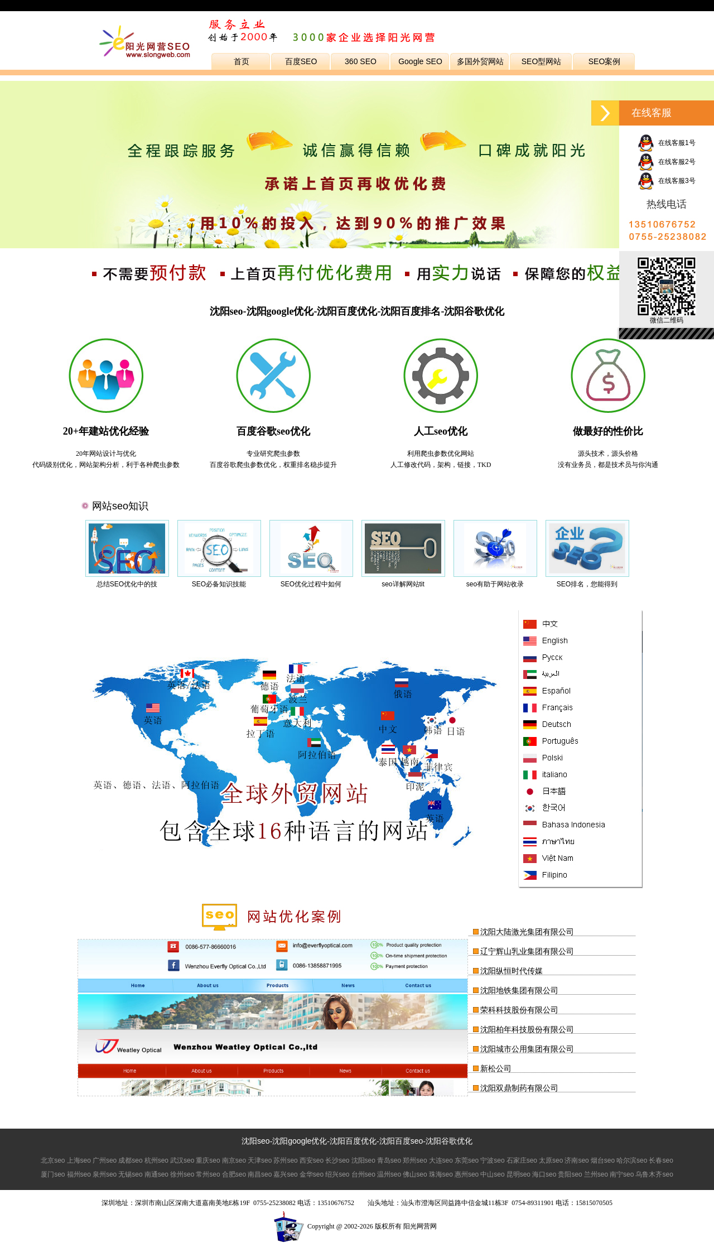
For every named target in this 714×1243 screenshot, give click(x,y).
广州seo (105, 1160)
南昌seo (260, 1174)
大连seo (441, 1160)
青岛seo (389, 1160)
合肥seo (234, 1174)
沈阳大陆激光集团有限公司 (527, 931)
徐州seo (182, 1174)
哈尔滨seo (631, 1160)
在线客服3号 (666, 181)
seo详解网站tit (403, 584)
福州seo (79, 1174)
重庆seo (208, 1160)
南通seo (156, 1174)
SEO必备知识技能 (219, 584)
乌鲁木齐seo (654, 1174)
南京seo (234, 1160)
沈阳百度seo (401, 1140)
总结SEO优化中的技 (127, 584)
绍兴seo (337, 1174)
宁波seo (492, 1160)
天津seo (260, 1160)
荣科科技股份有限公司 (519, 1009)
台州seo (363, 1174)
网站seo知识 (120, 506)
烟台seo (603, 1160)
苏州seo (285, 1160)
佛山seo (415, 1174)
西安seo (312, 1160)
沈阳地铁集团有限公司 (519, 990)
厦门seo (53, 1174)
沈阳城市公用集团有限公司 (527, 1048)
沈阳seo (256, 1140)
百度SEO (301, 61)
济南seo (576, 1160)
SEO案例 (604, 61)
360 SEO (361, 61)
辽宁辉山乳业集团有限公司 (527, 951)
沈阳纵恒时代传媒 (511, 970)
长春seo (661, 1160)
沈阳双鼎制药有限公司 (519, 1087)
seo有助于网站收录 (495, 584)
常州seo (208, 1174)
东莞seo (467, 1160)
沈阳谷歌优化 (449, 1140)
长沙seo (337, 1160)
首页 (241, 61)
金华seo (312, 1174)
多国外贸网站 (480, 61)
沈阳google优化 (299, 1140)
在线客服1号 (666, 143)
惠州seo (467, 1174)
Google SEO (420, 61)
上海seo (79, 1160)
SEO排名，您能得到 (587, 584)
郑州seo (415, 1160)
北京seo (53, 1160)
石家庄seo (521, 1160)
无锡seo (130, 1174)
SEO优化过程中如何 (311, 584)
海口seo (544, 1174)
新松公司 (496, 1068)
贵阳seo (570, 1174)
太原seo (551, 1160)
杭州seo (156, 1160)
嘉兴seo (285, 1174)
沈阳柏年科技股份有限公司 (527, 1029)
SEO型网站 (542, 61)
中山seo (492, 1174)
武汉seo (182, 1160)
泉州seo (105, 1174)
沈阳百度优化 (353, 1140)
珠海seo (441, 1174)
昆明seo (518, 1174)
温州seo (389, 1174)
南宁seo (622, 1174)
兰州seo (596, 1174)
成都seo (130, 1160)
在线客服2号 (666, 162)
